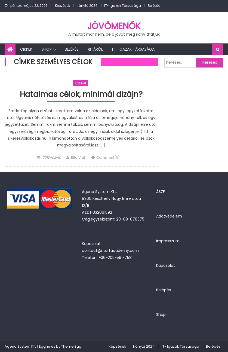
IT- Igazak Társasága (122, 5)
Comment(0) (108, 157)
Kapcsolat (165, 265)
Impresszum (168, 241)
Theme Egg (71, 346)
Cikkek (26, 49)
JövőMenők (114, 26)
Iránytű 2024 (87, 5)
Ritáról (95, 49)
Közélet (80, 83)
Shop (47, 49)
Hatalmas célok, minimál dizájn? (81, 95)
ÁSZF (160, 191)
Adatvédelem (169, 216)
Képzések (62, 5)
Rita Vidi (78, 157)
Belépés (154, 5)
